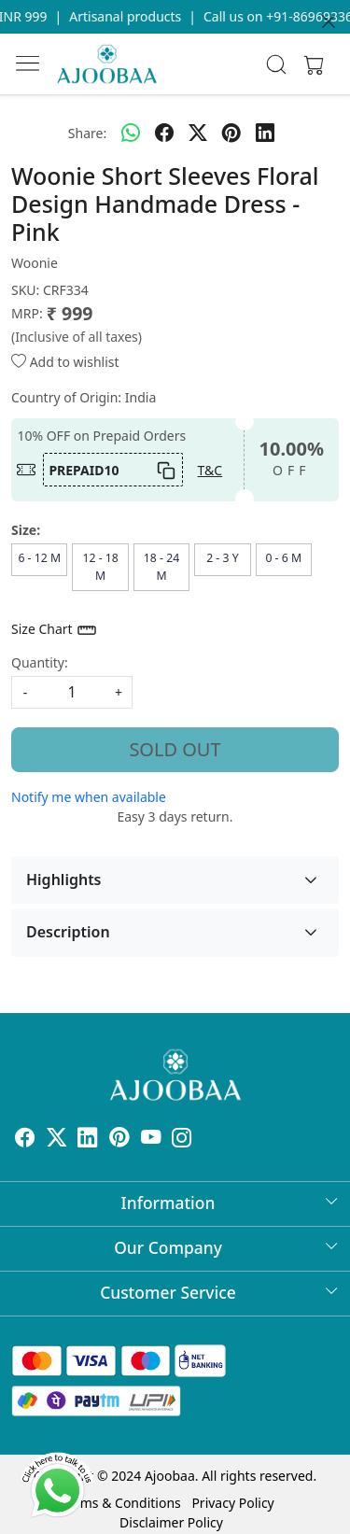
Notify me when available (88, 797)
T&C (210, 470)
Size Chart (54, 630)
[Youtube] (151, 1140)
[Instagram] (182, 1140)
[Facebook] (25, 1140)
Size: (25, 530)
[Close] (328, 21)
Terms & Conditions (121, 1503)
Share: (87, 133)
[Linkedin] (88, 1140)
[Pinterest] (119, 1140)
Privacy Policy (232, 1503)
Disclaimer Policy (171, 1522)
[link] (276, 64)
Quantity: (39, 662)
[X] (57, 1140)
